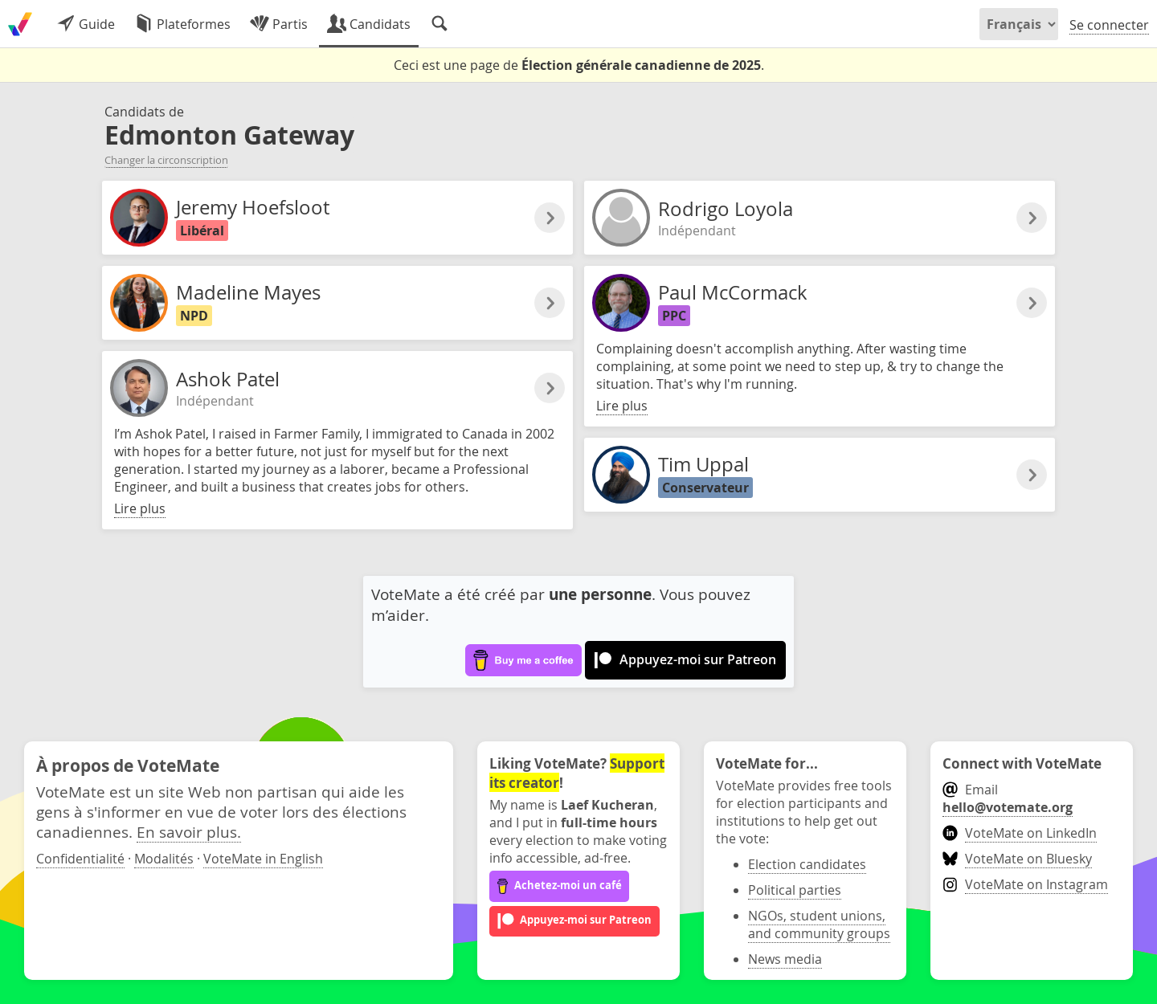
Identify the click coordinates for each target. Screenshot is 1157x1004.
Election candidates (807, 864)
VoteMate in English (263, 858)
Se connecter (1109, 25)
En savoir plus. (189, 832)
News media (785, 959)
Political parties (794, 890)
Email (1007, 798)
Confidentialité (80, 858)
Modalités (164, 858)
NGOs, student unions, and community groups (819, 924)
